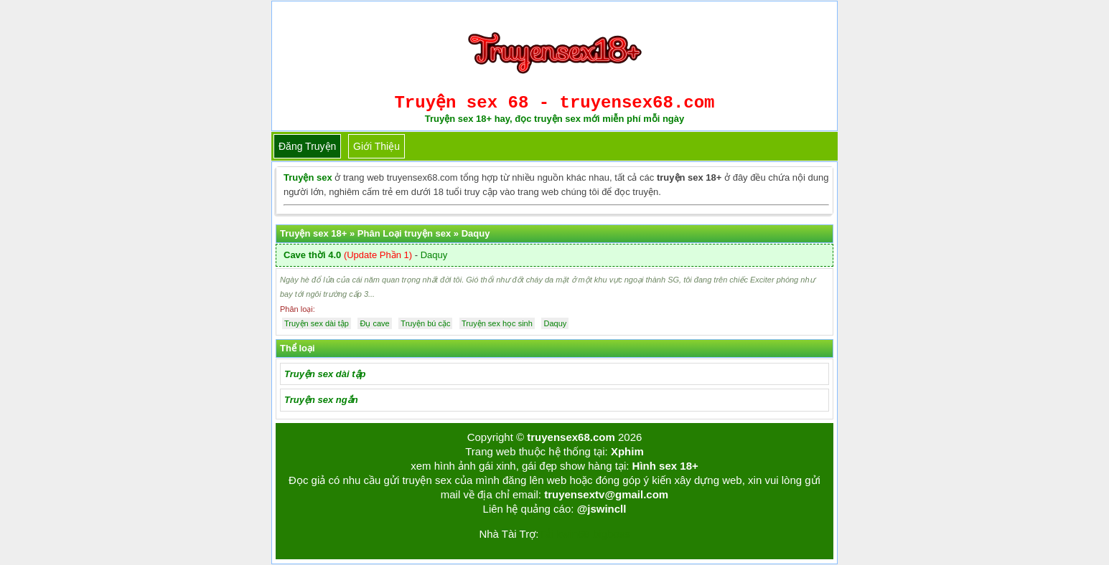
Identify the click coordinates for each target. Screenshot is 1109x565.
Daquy (434, 255)
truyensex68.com (571, 437)
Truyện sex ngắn (321, 399)
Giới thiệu (376, 146)
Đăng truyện (307, 146)
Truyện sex (308, 177)
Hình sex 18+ (665, 466)
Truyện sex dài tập (324, 374)
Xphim (627, 451)
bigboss (611, 534)
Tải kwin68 (563, 534)
